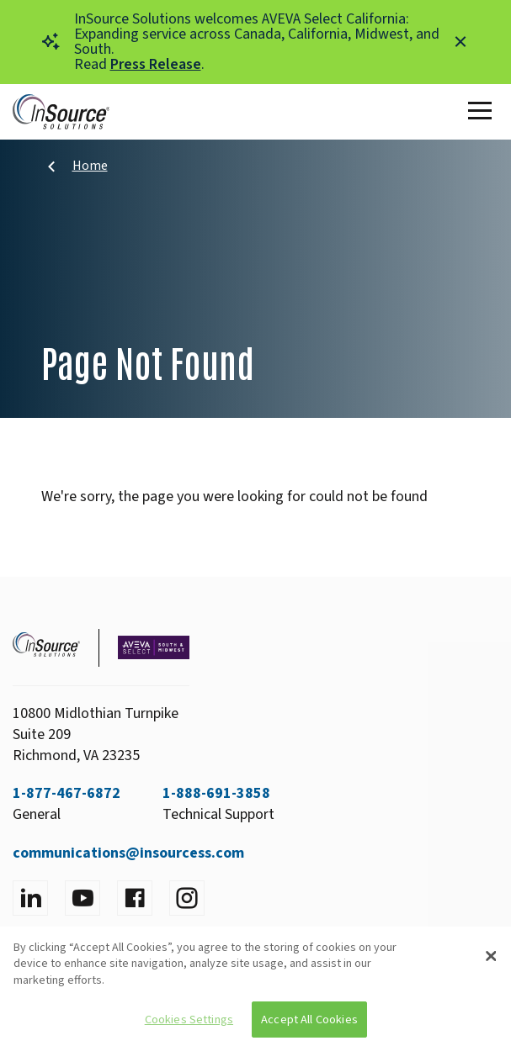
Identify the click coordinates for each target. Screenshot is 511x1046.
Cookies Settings (189, 1019)
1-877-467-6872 (66, 793)
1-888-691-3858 (216, 793)
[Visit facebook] (134, 898)
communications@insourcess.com (128, 853)
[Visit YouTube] (82, 898)
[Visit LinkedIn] (30, 898)
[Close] (492, 956)
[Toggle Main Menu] (483, 112)
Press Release (155, 64)
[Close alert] (460, 42)
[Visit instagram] (187, 898)
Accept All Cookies (309, 1019)
